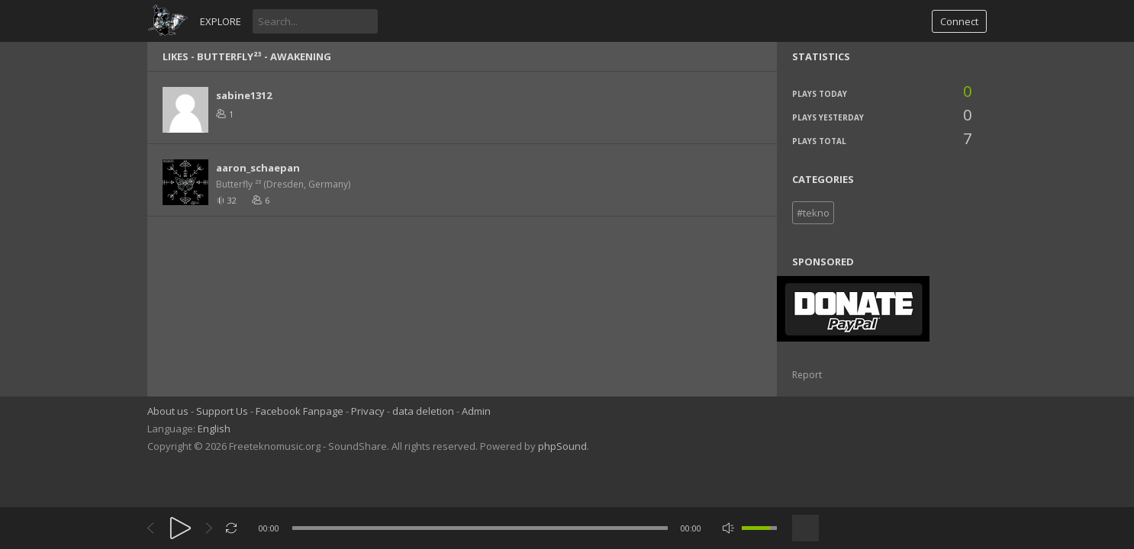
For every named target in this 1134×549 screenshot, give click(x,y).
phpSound (562, 446)
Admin (476, 411)
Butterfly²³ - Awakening (264, 56)
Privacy (368, 411)
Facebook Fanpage (299, 411)
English (214, 428)
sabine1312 (244, 95)
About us (167, 411)
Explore (220, 21)
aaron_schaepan (258, 168)
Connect (959, 21)
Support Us (222, 411)
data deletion (423, 411)
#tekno (813, 213)
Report (807, 374)
